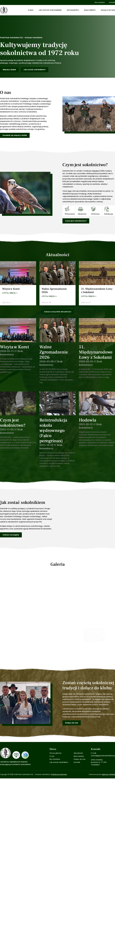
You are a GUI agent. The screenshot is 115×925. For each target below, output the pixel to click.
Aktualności (73, 10)
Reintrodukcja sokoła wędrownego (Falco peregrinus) (53, 430)
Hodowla (82, 214)
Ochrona (95, 214)
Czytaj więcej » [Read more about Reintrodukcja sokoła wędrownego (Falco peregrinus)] (46, 470)
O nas (30, 10)
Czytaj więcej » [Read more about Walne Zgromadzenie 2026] (49, 296)
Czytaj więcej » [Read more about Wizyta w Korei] (9, 293)
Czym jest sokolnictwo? (13, 422)
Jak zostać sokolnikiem (50, 10)
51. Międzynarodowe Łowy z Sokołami (96, 290)
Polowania (70, 214)
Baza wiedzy (90, 10)
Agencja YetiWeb (108, 763)
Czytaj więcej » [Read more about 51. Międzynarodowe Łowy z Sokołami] (88, 296)
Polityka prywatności (59, 763)
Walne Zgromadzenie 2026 (54, 290)
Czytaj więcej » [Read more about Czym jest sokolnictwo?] (6, 451)
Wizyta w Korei (11, 289)
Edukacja (108, 214)
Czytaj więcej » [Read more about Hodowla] (85, 449)
